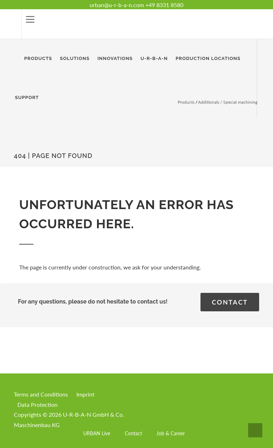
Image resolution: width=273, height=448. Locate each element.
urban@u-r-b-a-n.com (117, 4)
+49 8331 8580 (164, 4)
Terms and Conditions (41, 394)
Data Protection (37, 404)
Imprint (85, 394)
